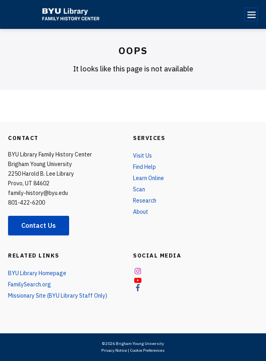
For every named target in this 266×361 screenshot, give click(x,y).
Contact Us (38, 225)
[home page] (73, 14)
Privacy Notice (114, 350)
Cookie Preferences (147, 350)
